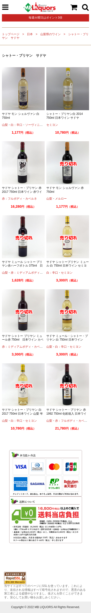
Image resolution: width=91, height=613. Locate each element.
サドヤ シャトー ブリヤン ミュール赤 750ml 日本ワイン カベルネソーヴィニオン (22, 339)
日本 (30, 34)
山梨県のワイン (50, 34)
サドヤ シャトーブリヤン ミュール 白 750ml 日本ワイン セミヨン (67, 265)
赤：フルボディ (12, 198)
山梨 (5, 125)
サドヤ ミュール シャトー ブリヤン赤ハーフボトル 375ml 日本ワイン (22, 265)
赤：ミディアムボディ (25, 272)
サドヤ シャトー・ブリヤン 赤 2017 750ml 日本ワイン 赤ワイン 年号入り (22, 191)
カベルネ (31, 198)
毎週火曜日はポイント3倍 (45, 17)
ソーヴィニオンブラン (39, 125)
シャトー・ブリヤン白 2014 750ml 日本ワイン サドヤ (66, 115)
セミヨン (52, 125)
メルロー (61, 198)
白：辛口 (16, 125)
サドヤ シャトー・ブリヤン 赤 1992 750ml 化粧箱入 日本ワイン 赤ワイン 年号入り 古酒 (66, 413)
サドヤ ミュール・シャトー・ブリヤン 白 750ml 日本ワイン (67, 338)
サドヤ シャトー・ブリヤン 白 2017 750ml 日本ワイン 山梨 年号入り (22, 413)
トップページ (10, 34)
